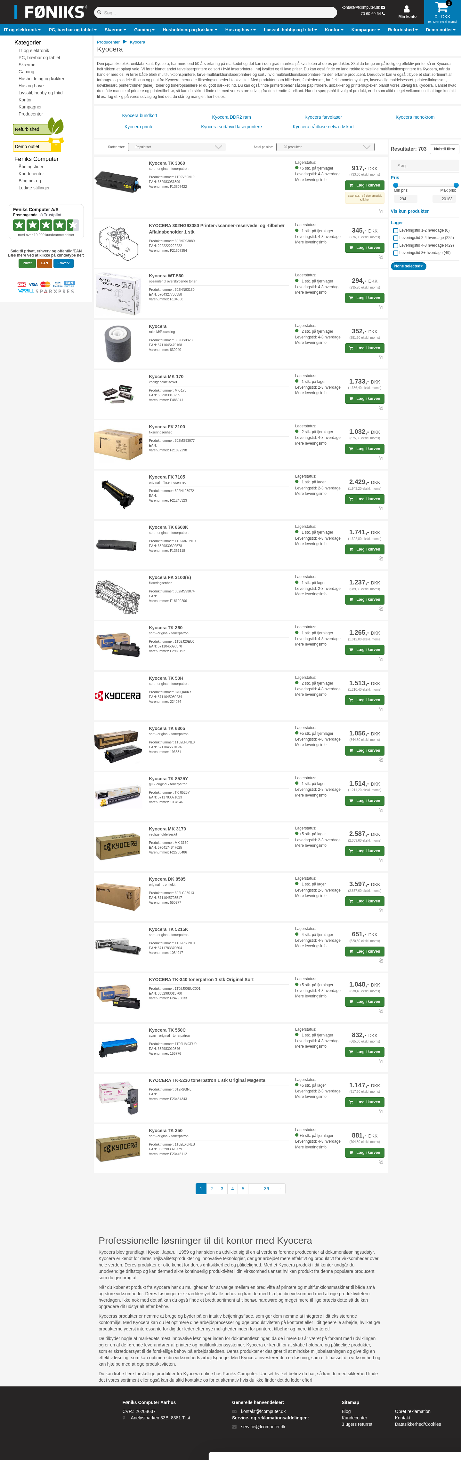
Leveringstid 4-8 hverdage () (427, 245)
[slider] (395, 185)
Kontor (25, 99)
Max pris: (448, 190)
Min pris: (401, 190)
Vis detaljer (333, 1447)
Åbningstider (31, 166)
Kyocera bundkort (140, 115)
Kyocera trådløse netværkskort (323, 126)
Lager (397, 222)
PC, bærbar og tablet (39, 57)
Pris (395, 177)
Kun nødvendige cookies (407, 1413)
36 (266, 1188)
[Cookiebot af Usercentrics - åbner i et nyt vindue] (41, 1447)
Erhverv (63, 263)
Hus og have (31, 85)
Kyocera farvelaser (323, 117)
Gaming (26, 71)
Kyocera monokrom (415, 117)
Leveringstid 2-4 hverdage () (427, 237)
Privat (27, 263)
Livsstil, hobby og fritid (41, 92)
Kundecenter (31, 173)
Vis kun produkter (410, 211)
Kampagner (30, 106)
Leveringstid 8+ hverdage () (425, 252)
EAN (44, 263)
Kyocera (137, 42)
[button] (23, 30)
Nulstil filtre (444, 149)
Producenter (31, 113)
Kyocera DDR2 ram (231, 117)
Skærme (27, 64)
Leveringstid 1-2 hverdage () (425, 230)
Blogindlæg (30, 180)
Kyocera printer (140, 126)
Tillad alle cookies (407, 1392)
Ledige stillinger (34, 187)
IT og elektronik (34, 50)
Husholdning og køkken (42, 78)
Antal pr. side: (263, 147)
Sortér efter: (116, 147)
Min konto (408, 16)
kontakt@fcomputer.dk (361, 7)
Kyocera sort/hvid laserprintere (231, 126)
